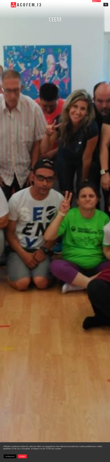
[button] (105, 4)
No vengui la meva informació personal (19, 451)
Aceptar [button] (22, 456)
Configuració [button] (10, 456)
